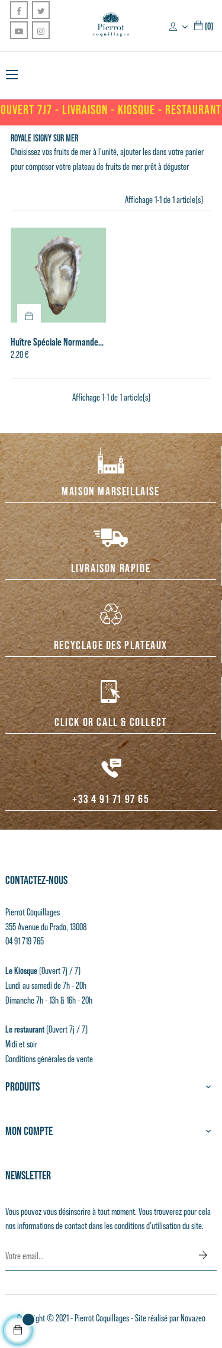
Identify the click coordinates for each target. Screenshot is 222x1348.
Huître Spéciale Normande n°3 (54, 342)
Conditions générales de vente (49, 1059)
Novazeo (193, 1318)
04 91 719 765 (24, 941)
